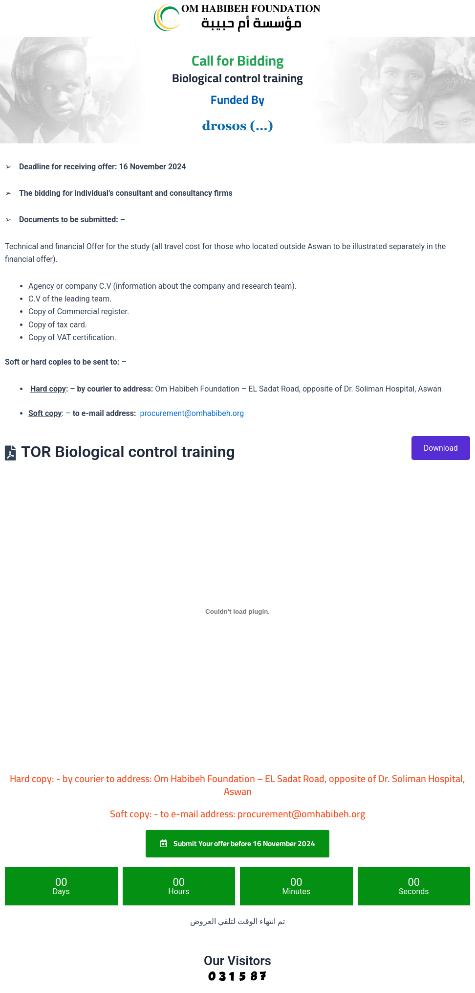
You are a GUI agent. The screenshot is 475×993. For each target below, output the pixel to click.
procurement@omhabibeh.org (192, 413)
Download (440, 448)
